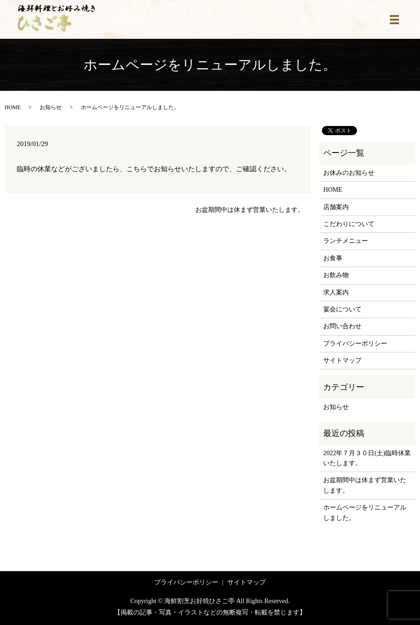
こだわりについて (348, 224)
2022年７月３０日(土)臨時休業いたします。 (366, 458)
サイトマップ (342, 360)
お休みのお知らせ (348, 172)
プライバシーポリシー (355, 343)
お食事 (332, 258)
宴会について (342, 309)
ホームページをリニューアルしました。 (364, 512)
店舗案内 (336, 207)
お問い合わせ (342, 326)
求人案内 (336, 292)
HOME (13, 107)
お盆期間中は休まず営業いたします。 (249, 209)
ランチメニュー (345, 240)
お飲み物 (336, 275)
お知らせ (51, 107)
